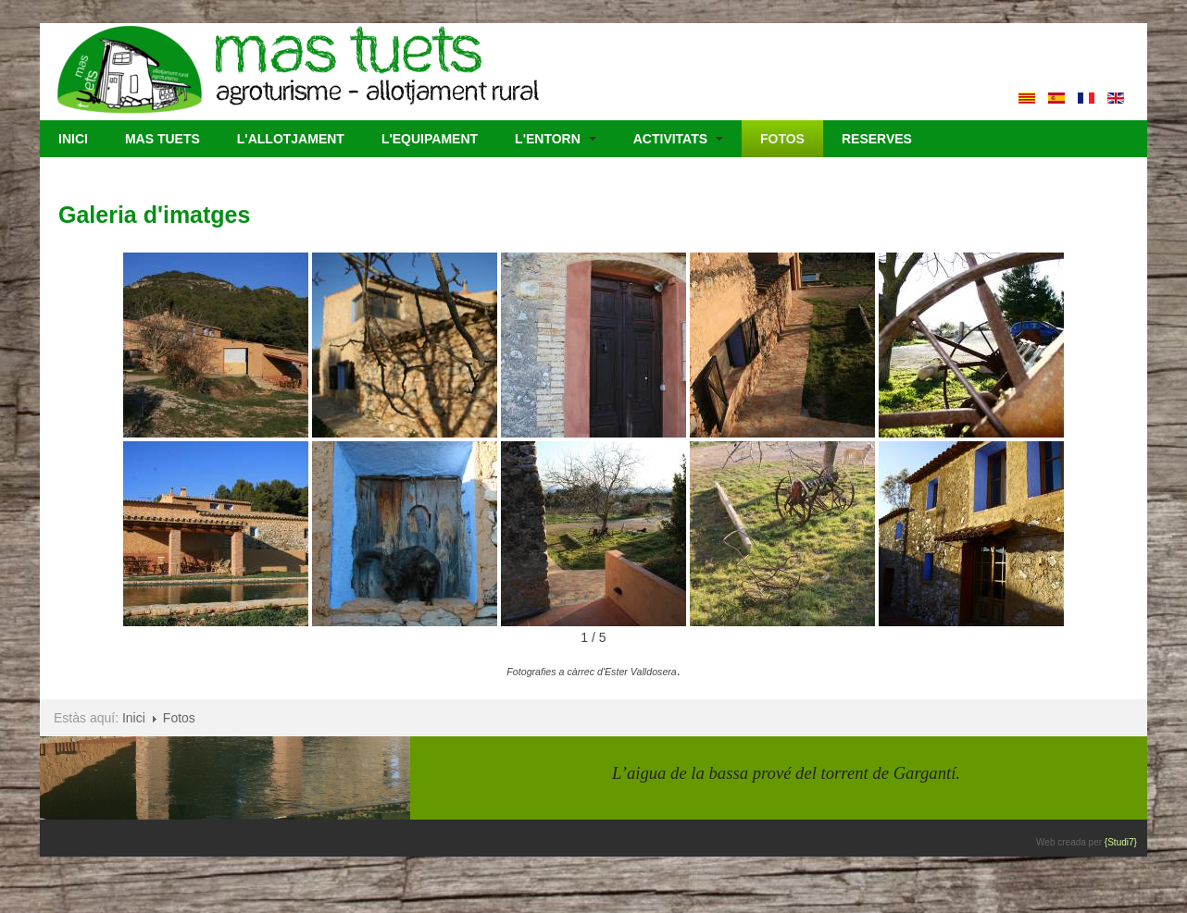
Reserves (877, 138)
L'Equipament (429, 138)
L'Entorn (555, 138)
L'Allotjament (290, 138)
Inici (73, 138)
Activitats (678, 138)
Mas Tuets (162, 138)
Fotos (782, 138)
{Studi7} (1124, 842)
